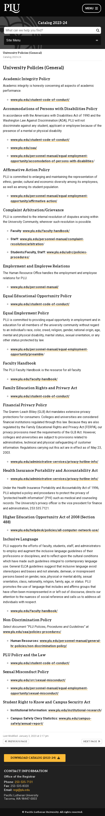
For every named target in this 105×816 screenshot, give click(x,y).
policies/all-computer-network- (68, 530)
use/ (95, 530)
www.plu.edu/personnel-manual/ (35, 287)
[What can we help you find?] (52, 30)
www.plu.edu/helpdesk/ (28, 530)
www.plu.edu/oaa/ (24, 148)
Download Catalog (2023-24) (33, 757)
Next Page (91, 741)
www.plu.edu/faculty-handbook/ (46, 231)
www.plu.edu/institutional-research (74, 710)
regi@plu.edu (21, 790)
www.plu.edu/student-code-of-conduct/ (40, 100)
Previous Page (16, 741)
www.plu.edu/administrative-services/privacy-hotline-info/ (54, 462)
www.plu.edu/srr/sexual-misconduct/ (38, 680)
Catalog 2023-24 (12, 57)
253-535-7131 (24, 782)
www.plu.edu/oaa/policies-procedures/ (32, 632)
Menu (91, 8)
